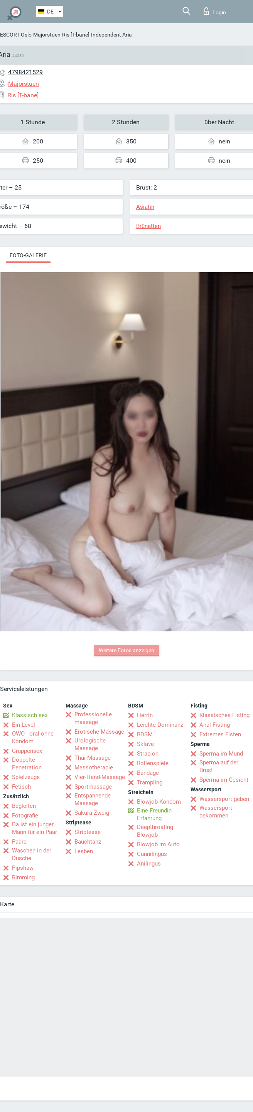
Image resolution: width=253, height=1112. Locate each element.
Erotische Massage (99, 731)
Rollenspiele (153, 763)
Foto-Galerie (28, 255)
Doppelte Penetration (27, 763)
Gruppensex (27, 750)
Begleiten (24, 805)
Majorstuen (47, 35)
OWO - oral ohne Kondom (33, 737)
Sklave (145, 744)
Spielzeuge (26, 777)
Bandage (148, 772)
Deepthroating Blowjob (155, 831)
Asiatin (145, 206)
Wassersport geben (224, 799)
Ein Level (23, 724)
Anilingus (149, 863)
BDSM (145, 734)
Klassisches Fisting (224, 715)
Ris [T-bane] (75, 35)
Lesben (83, 851)
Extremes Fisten (220, 734)
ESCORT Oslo (16, 35)
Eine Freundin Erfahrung (154, 814)
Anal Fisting (214, 724)
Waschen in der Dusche (31, 854)
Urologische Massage (90, 744)
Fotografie (25, 815)
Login (215, 11)
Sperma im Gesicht (223, 779)
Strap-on (148, 753)
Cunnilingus (152, 854)
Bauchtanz (87, 841)
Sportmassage (93, 786)
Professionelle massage (93, 718)
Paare (19, 841)
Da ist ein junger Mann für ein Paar (34, 828)
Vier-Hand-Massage (99, 777)
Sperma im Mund (221, 753)
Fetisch (21, 786)
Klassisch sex (29, 715)
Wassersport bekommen (215, 811)
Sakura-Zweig (91, 812)
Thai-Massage (92, 757)
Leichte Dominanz (160, 724)
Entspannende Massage (92, 799)
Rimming (23, 877)
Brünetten (148, 226)
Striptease (87, 832)
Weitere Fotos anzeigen (126, 650)
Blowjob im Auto (158, 844)
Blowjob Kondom (159, 801)
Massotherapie (93, 767)
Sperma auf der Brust (218, 766)
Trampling (149, 782)
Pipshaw (23, 867)
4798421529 (25, 72)
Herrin (145, 715)
